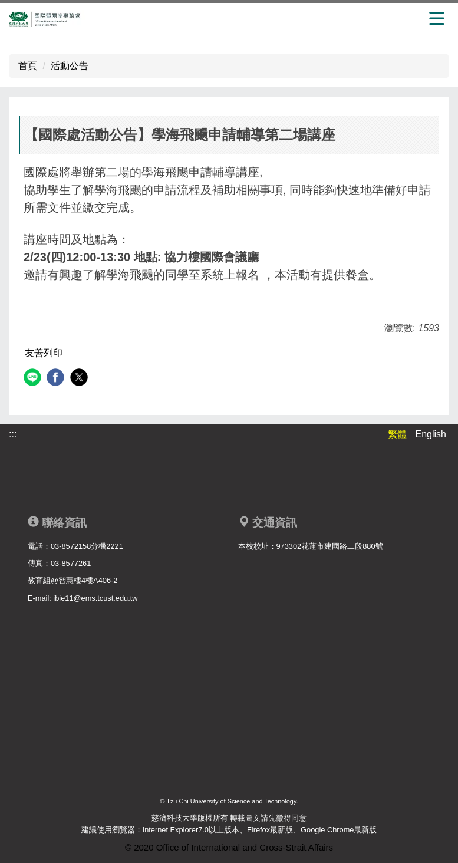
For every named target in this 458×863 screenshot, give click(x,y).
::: (13, 434)
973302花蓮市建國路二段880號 (329, 546)
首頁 (27, 66)
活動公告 (69, 66)
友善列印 (43, 353)
